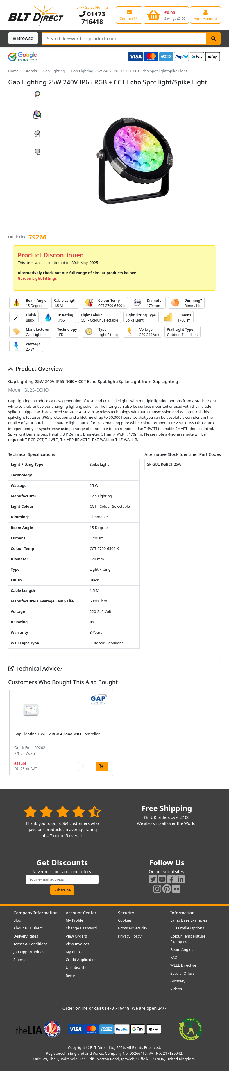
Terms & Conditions (30, 944)
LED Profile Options (187, 928)
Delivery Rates (25, 936)
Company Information (35, 912)
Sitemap (20, 959)
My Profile (74, 920)
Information (182, 912)
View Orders (76, 936)
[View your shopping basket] (166, 14)
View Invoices (77, 944)
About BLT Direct (28, 928)
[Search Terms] (124, 38)
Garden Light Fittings (37, 278)
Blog (17, 920)
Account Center (81, 912)
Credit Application (81, 959)
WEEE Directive (183, 965)
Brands (30, 70)
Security (126, 912)
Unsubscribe (76, 967)
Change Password (81, 928)
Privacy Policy (130, 936)
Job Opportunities (28, 951)
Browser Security (132, 928)
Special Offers (182, 973)
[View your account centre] (205, 14)
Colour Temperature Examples (187, 938)
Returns (72, 975)
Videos (176, 988)
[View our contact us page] (129, 14)
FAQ (173, 957)
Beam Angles (181, 949)
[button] (216, 732)
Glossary (177, 981)
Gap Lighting (54, 70)
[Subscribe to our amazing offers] (62, 879)
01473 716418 (92, 18)
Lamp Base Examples (188, 920)
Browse (23, 38)
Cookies (125, 920)
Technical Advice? (35, 668)
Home (13, 70)
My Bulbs (74, 951)
